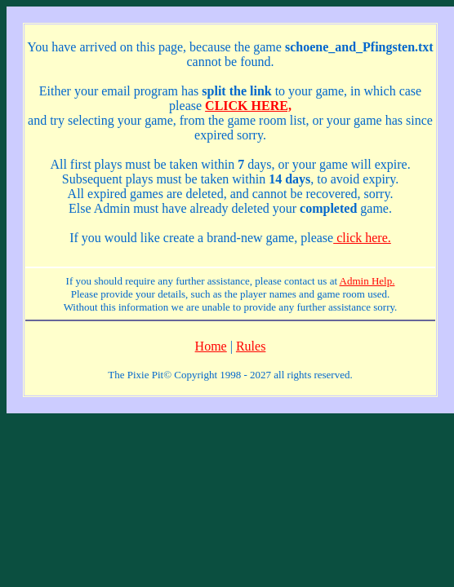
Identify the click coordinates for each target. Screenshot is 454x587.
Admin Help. (367, 281)
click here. (362, 238)
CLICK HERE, (248, 106)
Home (211, 346)
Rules (250, 346)
